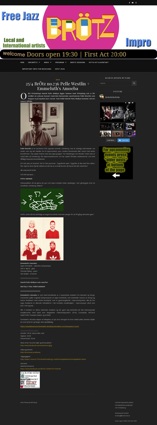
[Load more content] (111, 140)
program (59, 62)
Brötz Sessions (77, 62)
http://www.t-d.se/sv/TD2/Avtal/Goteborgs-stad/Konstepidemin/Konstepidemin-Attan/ (53, 359)
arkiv (46, 62)
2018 (58, 80)
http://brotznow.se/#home (30, 352)
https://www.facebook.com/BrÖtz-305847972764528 (40, 369)
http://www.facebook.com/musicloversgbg (36, 345)
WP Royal (34, 402)
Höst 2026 (60, 69)
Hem (22, 62)
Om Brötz (33, 62)
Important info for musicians (36, 69)
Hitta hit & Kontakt (99, 62)
